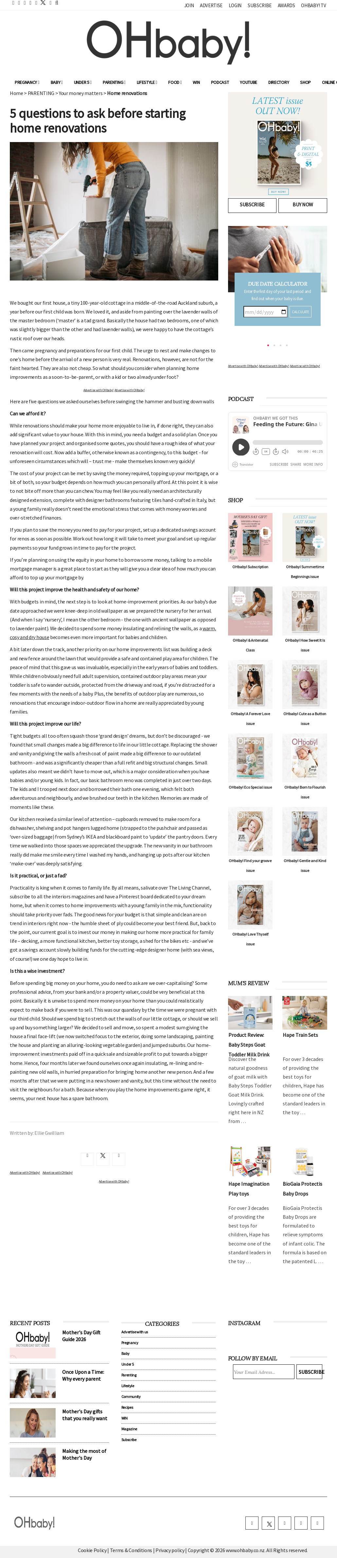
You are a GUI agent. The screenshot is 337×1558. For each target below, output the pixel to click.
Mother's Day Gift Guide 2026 (81, 1335)
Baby (57, 82)
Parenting (114, 82)
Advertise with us (134, 1331)
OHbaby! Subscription (250, 566)
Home (16, 93)
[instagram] (284, 1523)
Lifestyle (147, 82)
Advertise (211, 5)
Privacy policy (170, 1550)
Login (235, 5)
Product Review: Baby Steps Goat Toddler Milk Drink (248, 1045)
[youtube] (317, 1523)
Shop (305, 82)
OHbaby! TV (313, 5)
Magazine (129, 1428)
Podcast (220, 82)
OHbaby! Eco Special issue (250, 787)
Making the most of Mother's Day (84, 1454)
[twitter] (41, 2)
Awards (286, 5)
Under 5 (83, 82)
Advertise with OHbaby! (98, 390)
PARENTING (41, 93)
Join (189, 5)
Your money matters (80, 93)
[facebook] (251, 1523)
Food (175, 82)
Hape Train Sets (300, 1035)
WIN (196, 82)
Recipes (127, 1407)
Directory (278, 82)
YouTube (248, 82)
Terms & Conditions (131, 1550)
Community (131, 1396)
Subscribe (260, 5)
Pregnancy (27, 82)
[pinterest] (301, 1523)
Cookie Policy (92, 1550)
